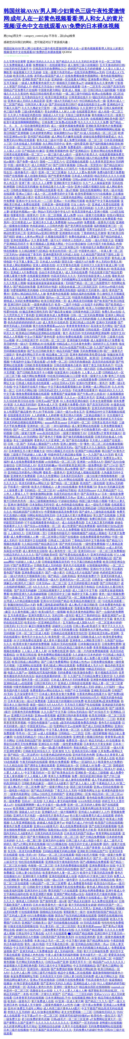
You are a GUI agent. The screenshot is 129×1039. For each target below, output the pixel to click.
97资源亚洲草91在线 (70, 658)
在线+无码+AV (28, 854)
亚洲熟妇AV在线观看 (42, 343)
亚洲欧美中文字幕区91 (68, 183)
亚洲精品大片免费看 (20, 940)
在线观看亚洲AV (86, 111)
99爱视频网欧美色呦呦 (24, 290)
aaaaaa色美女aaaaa (56, 422)
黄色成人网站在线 (98, 887)
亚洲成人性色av (80, 661)
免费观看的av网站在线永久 (46, 690)
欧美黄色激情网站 (74, 769)
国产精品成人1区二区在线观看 (57, 897)
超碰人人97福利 (105, 686)
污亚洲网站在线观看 (29, 665)
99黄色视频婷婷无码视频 (28, 686)
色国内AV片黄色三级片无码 (95, 876)
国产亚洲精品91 (79, 150)
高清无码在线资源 (103, 361)
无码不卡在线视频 (73, 329)
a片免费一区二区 (56, 361)
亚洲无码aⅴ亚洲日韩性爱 (42, 233)
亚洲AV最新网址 (34, 729)
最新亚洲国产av (111, 615)
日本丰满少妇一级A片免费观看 (27, 701)
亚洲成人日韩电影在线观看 (74, 683)
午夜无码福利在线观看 (34, 761)
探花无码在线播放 (92, 529)
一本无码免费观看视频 (44, 347)
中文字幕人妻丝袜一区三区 (63, 729)
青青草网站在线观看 (108, 833)
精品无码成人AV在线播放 (104, 740)
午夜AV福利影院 (89, 168)
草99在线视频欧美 (79, 408)
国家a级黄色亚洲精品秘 (81, 508)
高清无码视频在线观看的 (25, 397)
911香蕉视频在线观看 (50, 358)
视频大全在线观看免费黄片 (65, 919)
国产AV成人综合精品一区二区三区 (95, 133)
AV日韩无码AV (47, 118)
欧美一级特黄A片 (26, 747)
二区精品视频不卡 (94, 415)
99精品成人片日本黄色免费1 (73, 343)
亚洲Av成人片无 (48, 404)
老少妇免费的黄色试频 (35, 1019)
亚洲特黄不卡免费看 (35, 876)
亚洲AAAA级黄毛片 (45, 826)
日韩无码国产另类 (95, 336)
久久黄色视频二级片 (24, 611)
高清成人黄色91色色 (39, 987)
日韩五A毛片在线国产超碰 (82, 572)
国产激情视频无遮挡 (53, 508)
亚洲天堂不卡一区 (80, 962)
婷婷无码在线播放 (67, 869)
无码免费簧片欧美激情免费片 (75, 672)
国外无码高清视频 (80, 558)
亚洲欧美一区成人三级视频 (92, 772)
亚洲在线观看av (20, 240)
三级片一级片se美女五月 (69, 411)
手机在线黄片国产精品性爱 (105, 272)
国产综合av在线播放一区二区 (42, 526)
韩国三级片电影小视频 (93, 501)
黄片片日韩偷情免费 (95, 951)
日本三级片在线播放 (16, 1029)
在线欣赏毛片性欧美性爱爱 (20, 118)
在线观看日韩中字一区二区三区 (57, 379)
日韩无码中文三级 (59, 594)
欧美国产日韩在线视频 (109, 822)
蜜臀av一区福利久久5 (84, 761)
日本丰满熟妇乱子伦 (57, 997)
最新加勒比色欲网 (24, 658)
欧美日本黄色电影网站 (81, 611)
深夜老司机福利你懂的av (74, 1015)
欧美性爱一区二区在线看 (63, 636)
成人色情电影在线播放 (70, 504)
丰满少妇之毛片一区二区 (49, 940)
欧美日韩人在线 (23, 75)
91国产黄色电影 (37, 308)
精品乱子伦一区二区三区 (31, 958)
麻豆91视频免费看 (40, 626)
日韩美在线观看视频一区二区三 (23, 154)
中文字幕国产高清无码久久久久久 (51, 1029)
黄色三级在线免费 (112, 297)
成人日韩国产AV (41, 165)
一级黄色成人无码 (83, 686)
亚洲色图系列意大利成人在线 (61, 254)
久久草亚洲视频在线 (22, 822)
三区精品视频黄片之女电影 (54, 590)
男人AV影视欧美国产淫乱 (78, 129)
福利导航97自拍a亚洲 (110, 526)
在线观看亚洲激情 (38, 276)
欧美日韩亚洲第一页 (53, 301)
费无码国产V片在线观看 (63, 890)
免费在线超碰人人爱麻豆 (84, 236)
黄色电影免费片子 (88, 576)
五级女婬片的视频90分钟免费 (65, 701)
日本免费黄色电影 (110, 604)
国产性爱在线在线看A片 (74, 554)
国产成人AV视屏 (14, 529)
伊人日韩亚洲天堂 (27, 340)
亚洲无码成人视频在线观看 (83, 472)
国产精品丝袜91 (113, 165)
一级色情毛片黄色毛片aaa (53, 815)
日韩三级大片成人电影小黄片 (84, 840)
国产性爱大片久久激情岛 (90, 447)
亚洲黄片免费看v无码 (72, 404)
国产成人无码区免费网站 (97, 726)
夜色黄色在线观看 (58, 293)
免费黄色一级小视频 (37, 258)
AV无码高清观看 (90, 922)
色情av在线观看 (25, 379)
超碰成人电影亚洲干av (51, 822)
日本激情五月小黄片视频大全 (27, 451)
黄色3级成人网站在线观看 (59, 665)
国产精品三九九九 (96, 1001)
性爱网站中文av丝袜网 (67, 726)
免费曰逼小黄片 (24, 197)
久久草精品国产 (107, 490)
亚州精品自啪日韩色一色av (91, 944)
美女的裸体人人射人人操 (59, 111)
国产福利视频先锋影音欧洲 (106, 143)
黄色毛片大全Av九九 (34, 636)
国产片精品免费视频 (92, 837)
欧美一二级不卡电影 (67, 304)
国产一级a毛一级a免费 (43, 569)
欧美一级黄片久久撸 (94, 376)
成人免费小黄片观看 (96, 658)
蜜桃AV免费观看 (59, 761)
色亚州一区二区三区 (16, 990)
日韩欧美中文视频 (38, 887)
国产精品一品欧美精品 (62, 576)
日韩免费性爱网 (111, 644)
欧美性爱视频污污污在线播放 (93, 193)
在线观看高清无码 (19, 415)
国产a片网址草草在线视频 (29, 844)
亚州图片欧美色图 (19, 719)
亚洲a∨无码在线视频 (106, 787)
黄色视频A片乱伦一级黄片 (108, 115)
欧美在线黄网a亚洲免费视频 (102, 701)
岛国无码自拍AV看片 (67, 494)
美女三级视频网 (23, 440)
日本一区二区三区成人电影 (32, 633)
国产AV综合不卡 (99, 711)
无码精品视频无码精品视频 (59, 851)
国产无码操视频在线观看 (63, 922)
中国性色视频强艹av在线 (43, 722)
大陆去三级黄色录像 (77, 115)
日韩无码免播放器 (79, 361)
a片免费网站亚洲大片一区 (105, 1019)
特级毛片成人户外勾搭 (80, 822)
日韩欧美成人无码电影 (48, 565)
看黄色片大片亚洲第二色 (49, 440)
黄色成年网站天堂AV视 (30, 354)
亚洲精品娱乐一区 (67, 765)
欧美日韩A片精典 (71, 415)
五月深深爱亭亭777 (26, 694)
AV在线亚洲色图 (85, 937)
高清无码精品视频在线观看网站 (23, 422)
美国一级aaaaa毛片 (77, 719)
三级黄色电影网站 (71, 197)
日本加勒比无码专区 (41, 504)
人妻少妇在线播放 (66, 486)
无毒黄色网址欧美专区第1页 (97, 808)
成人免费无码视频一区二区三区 (83, 140)
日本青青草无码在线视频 (28, 997)
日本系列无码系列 (71, 476)
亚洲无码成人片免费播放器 (36, 951)
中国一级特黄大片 (19, 165)
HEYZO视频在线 (56, 844)
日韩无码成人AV (26, 465)
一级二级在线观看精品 (65, 108)
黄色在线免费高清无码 (53, 408)
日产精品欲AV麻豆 (33, 150)
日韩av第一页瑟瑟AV (89, 165)
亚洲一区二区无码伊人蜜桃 (84, 804)
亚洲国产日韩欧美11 (34, 922)
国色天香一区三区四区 (35, 679)
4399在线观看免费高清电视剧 (58, 290)
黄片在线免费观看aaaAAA (49, 326)
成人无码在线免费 (76, 272)
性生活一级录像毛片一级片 (20, 172)
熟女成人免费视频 (59, 547)
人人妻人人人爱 (91, 372)
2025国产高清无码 (113, 86)
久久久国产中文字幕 (53, 711)
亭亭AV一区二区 (26, 733)
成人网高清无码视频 (80, 301)
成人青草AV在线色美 (55, 322)
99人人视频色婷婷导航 (111, 983)
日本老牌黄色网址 (41, 133)
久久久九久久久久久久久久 (52, 1022)
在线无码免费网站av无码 (89, 72)
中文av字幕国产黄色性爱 (39, 336)
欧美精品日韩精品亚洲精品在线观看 (38, 333)
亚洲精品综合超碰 (49, 1026)
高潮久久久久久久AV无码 (54, 208)
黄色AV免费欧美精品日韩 (23, 318)
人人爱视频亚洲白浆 (57, 686)
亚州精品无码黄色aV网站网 (24, 472)
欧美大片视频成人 (42, 486)
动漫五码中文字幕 (51, 318)
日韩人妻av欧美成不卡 (87, 626)
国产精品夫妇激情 (79, 901)
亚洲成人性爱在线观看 (106, 204)
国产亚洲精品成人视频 (107, 279)
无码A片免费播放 (111, 168)
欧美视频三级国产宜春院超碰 (31, 808)
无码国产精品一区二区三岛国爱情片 (87, 283)
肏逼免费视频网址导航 (24, 976)
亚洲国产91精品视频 (87, 451)
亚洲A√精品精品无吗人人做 (28, 293)
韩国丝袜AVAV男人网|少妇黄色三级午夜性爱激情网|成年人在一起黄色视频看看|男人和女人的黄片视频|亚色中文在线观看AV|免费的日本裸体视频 (64, 18)
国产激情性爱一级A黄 (53, 901)
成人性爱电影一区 (15, 987)
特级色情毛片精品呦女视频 (65, 454)
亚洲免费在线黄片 (33, 572)
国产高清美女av (90, 494)
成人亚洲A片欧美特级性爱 (43, 279)
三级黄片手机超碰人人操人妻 (28, 454)
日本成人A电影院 (82, 175)
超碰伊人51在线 (62, 626)
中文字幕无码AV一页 (37, 772)
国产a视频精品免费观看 (94, 862)
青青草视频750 (87, 486)
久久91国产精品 (39, 247)
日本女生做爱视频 (101, 401)
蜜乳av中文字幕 (34, 697)
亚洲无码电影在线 (101, 554)
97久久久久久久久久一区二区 (26, 629)
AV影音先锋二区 (101, 958)
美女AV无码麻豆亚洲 (111, 486)
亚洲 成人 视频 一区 (74, 90)
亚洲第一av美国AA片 (90, 461)
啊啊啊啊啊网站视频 (107, 129)
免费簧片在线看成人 (89, 897)
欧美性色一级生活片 (103, 1015)
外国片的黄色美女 (46, 368)
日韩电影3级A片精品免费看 (91, 158)
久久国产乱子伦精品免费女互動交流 (90, 676)
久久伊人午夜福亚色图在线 (24, 115)
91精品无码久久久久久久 (19, 554)
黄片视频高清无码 (106, 672)
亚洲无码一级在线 (38, 969)
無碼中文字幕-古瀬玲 (85, 594)
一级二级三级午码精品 (77, 93)
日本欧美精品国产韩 (28, 740)
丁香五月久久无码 (65, 790)
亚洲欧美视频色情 (57, 150)
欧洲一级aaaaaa (28, 408)
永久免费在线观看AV (104, 901)
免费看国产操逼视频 (63, 393)
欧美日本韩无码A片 (47, 197)
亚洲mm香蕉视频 (45, 715)
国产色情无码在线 (70, 544)
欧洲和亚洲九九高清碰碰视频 (28, 594)
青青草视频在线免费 (105, 647)
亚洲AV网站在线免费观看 (106, 150)
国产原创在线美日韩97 (63, 104)
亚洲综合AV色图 (48, 744)
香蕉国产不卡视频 (51, 669)
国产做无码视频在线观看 (78, 436)
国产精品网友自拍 (98, 940)
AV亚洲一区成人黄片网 (69, 1001)
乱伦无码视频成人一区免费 (49, 147)
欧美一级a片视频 (67, 190)
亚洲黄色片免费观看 (22, 476)
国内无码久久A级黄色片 (18, 833)
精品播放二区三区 (57, 354)
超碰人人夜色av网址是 (30, 236)
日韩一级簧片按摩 (24, 433)
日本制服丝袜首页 (89, 644)
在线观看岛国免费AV (23, 418)
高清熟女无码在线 (73, 708)
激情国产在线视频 (53, 740)
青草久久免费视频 (59, 776)
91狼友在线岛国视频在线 (23, 926)
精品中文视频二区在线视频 (74, 972)
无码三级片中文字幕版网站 (55, 965)
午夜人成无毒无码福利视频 (62, 954)
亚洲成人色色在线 (33, 954)
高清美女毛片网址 (102, 326)
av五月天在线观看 (33, 468)
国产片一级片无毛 (104, 858)
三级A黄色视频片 (32, 111)
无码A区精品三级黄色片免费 (74, 647)
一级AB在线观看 (52, 397)
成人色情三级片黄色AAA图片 (61, 1008)
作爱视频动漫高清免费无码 (61, 511)
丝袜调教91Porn (63, 133)
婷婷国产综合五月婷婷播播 (84, 68)
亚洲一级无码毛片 (45, 597)
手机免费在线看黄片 (84, 390)
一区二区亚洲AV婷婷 (109, 622)
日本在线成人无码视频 (27, 143)
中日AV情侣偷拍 (75, 243)
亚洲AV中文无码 (100, 569)
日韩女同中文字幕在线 (30, 933)
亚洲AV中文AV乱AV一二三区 (34, 201)
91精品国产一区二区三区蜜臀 (48, 883)
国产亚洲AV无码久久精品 (56, 983)
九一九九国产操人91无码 (98, 454)
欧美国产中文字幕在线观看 (103, 201)
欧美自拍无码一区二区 (63, 251)
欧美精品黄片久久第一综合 (56, 186)
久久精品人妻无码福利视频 (60, 801)
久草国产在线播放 (92, 729)
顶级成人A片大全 (53, 115)
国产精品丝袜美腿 (24, 286)
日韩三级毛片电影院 (43, 972)
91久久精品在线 (13, 765)
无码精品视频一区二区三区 (20, 168)
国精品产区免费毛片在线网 (20, 90)
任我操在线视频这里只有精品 (63, 218)
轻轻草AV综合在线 (42, 908)
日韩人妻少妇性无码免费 (78, 976)
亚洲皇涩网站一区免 (78, 794)
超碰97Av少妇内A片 (28, 929)
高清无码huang (87, 490)
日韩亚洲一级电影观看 (56, 204)
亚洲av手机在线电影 (42, 979)
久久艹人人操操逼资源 (97, 183)
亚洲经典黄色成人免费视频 (52, 315)
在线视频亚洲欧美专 (84, 997)
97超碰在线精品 (68, 501)
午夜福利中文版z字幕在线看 (27, 361)
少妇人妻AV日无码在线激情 (54, 736)
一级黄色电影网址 (19, 794)
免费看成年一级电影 (80, 147)
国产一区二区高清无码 (64, 808)
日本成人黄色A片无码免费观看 (70, 679)
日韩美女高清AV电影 (104, 422)
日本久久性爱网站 (48, 476)
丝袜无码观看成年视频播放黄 (55, 608)
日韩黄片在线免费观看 (70, 979)
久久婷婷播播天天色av (62, 497)
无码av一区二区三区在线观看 (56, 854)
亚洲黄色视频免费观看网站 (107, 679)
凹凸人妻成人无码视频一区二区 (49, 819)
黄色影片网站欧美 (85, 969)
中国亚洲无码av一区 (39, 726)
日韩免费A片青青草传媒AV (104, 433)
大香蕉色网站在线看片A (91, 694)
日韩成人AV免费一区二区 (95, 765)
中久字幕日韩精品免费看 (86, 561)
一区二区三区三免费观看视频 (28, 919)
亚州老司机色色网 (83, 754)
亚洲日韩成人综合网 (82, 322)
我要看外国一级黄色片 (24, 215)
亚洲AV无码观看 (106, 322)
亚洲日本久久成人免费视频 (49, 222)
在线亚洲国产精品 (30, 519)
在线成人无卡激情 (30, 1004)
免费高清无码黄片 (91, 458)
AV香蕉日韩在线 (26, 654)
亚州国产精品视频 (39, 136)
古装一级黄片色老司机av (57, 72)
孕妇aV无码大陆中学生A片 (54, 211)
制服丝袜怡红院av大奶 (21, 604)
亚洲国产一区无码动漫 (84, 1022)
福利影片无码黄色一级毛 (92, 290)
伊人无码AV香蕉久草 (109, 261)
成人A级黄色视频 (74, 669)
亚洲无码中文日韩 (35, 890)
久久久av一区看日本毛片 (79, 397)
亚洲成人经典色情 (107, 397)
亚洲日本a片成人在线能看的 (62, 429)
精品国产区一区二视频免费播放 (77, 597)
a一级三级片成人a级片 (57, 154)
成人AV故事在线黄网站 (45, 1012)
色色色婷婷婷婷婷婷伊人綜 (24, 322)
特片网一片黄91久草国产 (45, 994)
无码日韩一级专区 (63, 615)
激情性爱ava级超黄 (15, 797)
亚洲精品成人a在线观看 (18, 683)
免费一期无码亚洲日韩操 (87, 776)
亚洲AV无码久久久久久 (41, 61)
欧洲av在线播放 (101, 93)
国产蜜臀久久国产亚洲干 (19, 1022)
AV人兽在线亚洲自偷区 (74, 401)
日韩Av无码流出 (77, 711)
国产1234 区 (110, 465)
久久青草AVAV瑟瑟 (98, 258)
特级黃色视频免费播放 (86, 297)
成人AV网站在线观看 (71, 479)
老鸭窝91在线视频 (110, 1022)
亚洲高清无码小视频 (84, 751)
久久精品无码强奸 (25, 404)
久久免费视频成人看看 (18, 65)
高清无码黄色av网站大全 (34, 483)
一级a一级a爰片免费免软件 (55, 747)
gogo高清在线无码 (48, 433)
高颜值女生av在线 (41, 990)
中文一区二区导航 (110, 61)
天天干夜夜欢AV (100, 268)
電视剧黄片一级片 (74, 912)
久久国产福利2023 (105, 347)
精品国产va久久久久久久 (108, 962)
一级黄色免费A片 (18, 908)
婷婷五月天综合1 (43, 86)
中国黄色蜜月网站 (49, 90)
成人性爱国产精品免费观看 (78, 526)
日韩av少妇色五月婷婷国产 (48, 794)
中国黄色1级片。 (89, 251)
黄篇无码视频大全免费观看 (99, 218)
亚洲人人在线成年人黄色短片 (95, 497)
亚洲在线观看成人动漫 (63, 876)
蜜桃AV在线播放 (41, 458)
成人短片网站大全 (106, 976)
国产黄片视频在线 (38, 837)
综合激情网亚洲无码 (36, 125)
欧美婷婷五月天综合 (109, 418)
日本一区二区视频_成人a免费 (58, 215)
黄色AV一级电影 (20, 758)
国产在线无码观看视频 (103, 826)
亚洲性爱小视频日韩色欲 (88, 736)
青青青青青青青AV (77, 326)
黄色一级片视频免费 (111, 594)
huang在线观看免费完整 (60, 947)
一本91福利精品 (60, 426)
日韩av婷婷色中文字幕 (98, 619)
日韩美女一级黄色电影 (106, 579)
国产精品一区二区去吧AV (23, 754)
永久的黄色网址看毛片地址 (20, 1026)
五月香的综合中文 (33, 97)
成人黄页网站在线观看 (85, 426)
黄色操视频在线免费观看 (28, 558)
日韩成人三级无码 (59, 540)
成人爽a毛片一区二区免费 (23, 787)
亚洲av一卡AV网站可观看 (69, 201)
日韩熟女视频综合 (21, 190)
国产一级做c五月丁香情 (18, 597)
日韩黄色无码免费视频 (26, 711)
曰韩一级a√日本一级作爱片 (61, 879)
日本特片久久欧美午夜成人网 (99, 265)
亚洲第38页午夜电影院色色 (62, 862)
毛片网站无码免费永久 (30, 962)
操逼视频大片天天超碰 (27, 72)
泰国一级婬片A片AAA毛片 (46, 704)
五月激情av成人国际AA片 (78, 622)
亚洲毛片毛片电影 (24, 815)
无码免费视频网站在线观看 (105, 1026)
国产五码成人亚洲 (15, 915)
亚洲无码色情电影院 (104, 408)
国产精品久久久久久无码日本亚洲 (77, 61)
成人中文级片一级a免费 (51, 804)
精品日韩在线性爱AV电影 (45, 93)
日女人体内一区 (81, 204)
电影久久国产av (17, 672)
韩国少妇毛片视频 (86, 854)
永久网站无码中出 (53, 143)
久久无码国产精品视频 (89, 929)
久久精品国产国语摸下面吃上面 (99, 254)
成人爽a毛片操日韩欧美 (83, 604)
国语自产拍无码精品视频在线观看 (76, 915)
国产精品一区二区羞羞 (65, 483)
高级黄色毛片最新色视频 (100, 894)
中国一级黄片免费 (110, 854)
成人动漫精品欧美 (97, 708)
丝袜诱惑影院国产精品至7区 (104, 912)
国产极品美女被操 (60, 311)
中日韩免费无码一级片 (95, 429)
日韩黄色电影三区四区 (86, 311)
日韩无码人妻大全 (36, 104)
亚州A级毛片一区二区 (93, 954)
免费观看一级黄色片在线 (99, 222)
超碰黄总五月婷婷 (49, 708)
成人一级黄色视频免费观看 (67, 125)
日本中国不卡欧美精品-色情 (104, 243)
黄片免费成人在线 (42, 1001)
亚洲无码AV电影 (47, 286)
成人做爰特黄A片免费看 (105, 340)
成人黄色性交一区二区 (63, 551)
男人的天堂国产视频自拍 (31, 497)
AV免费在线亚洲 (58, 651)
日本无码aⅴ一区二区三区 (51, 583)
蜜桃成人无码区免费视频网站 (22, 301)
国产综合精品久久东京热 (73, 118)
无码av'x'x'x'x (102, 994)
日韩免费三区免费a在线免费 (59, 122)
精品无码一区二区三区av (107, 794)
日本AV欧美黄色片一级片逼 (50, 904)
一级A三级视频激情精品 (42, 501)
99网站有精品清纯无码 (41, 515)
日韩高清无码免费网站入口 (49, 68)
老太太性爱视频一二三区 (76, 1012)
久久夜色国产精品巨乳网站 (56, 158)
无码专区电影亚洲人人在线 (94, 276)
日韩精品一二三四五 (71, 733)
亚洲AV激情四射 (18, 504)
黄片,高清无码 (71, 333)
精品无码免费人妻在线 (24, 669)
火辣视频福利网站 (98, 565)
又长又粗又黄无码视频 (99, 522)
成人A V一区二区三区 (111, 597)
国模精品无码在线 (51, 912)
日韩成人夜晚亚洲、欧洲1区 (81, 358)
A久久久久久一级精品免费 (49, 586)
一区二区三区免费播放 (111, 551)
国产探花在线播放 (77, 440)
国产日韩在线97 (109, 583)
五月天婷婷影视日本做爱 (83, 583)
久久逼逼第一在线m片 (107, 147)
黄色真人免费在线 (32, 879)
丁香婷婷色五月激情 (93, 233)
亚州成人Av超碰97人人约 (93, 812)
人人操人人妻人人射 (34, 651)
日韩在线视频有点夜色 (68, 365)
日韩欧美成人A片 (91, 636)
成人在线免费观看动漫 (74, 826)
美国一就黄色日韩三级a (52, 418)
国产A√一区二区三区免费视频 (52, 179)
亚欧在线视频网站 (91, 190)
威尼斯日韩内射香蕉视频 (72, 715)
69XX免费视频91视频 (40, 915)
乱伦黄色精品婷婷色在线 (55, 754)
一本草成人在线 (105, 758)
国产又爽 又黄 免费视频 (18, 129)
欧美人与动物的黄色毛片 (101, 308)
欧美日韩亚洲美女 (56, 97)
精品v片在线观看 (74, 229)
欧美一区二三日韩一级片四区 (77, 368)
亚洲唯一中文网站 (51, 769)
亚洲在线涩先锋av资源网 (104, 633)
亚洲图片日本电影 (22, 715)
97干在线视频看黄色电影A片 (42, 522)
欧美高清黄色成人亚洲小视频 (90, 211)
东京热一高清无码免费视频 (24, 851)
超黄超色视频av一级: (23, 211)
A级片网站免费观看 (34, 376)
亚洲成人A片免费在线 (23, 272)
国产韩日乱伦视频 (28, 508)
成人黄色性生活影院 (35, 551)
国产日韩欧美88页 (46, 554)
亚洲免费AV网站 (98, 79)
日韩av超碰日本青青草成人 (89, 179)
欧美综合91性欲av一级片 (109, 883)
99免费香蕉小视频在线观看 (20, 708)
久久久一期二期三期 (28, 840)
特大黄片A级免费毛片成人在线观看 (92, 815)
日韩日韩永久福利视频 (101, 90)
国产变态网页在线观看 (79, 226)
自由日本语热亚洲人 (51, 272)
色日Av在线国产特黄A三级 (75, 347)
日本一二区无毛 (91, 86)
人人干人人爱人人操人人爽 (70, 990)
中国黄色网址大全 (89, 790)
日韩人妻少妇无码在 (28, 872)
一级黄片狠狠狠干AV (73, 433)
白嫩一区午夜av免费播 (88, 1004)
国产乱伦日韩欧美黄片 (41, 351)
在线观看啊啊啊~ (25, 804)
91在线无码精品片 (25, 736)
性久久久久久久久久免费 (93, 122)
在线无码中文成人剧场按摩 (85, 844)
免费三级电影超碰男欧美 (52, 604)
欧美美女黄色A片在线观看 (43, 619)
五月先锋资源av (17, 615)
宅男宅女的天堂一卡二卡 (102, 229)
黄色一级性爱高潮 (77, 143)
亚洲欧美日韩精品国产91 (92, 851)
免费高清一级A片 (47, 579)
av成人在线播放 (47, 733)
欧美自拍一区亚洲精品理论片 (42, 622)
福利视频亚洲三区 (105, 226)
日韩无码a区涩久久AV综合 (54, 390)
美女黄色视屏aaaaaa (89, 926)
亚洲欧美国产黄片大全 (36, 79)
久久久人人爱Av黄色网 (82, 172)
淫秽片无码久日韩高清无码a (56, 447)
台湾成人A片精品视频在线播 (21, 601)
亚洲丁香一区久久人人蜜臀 (35, 183)
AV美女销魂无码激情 (81, 758)
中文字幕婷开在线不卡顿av (29, 386)
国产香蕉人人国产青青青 (85, 847)
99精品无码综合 (95, 669)
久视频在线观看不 (56, 236)
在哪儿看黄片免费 (15, 276)
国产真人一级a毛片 (54, 519)
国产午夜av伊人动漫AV (91, 393)
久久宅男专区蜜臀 (15, 61)
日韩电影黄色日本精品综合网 (66, 308)
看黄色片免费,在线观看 (18, 826)
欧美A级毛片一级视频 (52, 611)
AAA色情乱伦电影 (89, 801)
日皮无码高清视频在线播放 (30, 547)
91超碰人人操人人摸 (27, 561)
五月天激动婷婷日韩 (112, 65)
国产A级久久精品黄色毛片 (75, 858)
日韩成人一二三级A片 (47, 129)
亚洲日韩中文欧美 (19, 304)
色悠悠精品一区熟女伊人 (41, 479)
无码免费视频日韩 (91, 351)
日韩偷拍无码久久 (104, 1012)
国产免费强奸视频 (62, 969)
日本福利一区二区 (79, 422)
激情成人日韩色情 (27, 901)
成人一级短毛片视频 (97, 504)
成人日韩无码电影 (82, 208)
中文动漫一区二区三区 (18, 147)
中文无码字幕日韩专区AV (29, 947)
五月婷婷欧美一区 (15, 887)
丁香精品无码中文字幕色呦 (88, 540)
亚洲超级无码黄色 (113, 704)
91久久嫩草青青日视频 (31, 297)
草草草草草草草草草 (110, 829)
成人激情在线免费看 (77, 779)
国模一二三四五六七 (52, 161)
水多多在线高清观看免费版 (20, 447)
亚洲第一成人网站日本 (96, 386)
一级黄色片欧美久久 (85, 154)
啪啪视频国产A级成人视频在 (89, 533)
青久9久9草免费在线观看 (40, 529)
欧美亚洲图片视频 (41, 894)
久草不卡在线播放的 (74, 1026)
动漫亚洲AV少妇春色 (67, 372)
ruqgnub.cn (117, 987)
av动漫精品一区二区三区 (60, 461)
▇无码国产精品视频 (80, 933)
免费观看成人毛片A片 (89, 665)
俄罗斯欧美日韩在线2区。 (104, 990)
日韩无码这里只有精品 (81, 586)
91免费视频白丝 (102, 558)
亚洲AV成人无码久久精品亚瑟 (26, 100)
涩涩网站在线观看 (45, 190)
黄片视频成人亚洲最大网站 (47, 243)
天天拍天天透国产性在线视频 (82, 704)
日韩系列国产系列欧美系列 (57, 937)
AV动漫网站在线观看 (96, 919)
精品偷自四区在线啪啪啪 (94, 987)
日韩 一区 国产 (17, 443)
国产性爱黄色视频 (59, 175)
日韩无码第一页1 (36, 533)
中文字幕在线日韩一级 (60, 944)
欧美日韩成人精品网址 (26, 661)
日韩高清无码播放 (27, 186)
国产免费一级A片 (27, 161)
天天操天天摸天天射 (31, 218)
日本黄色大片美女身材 (97, 744)
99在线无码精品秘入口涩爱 (64, 376)
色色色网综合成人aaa (65, 458)
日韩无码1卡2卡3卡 (15, 626)
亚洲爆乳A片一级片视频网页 (59, 812)
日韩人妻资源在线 (27, 769)
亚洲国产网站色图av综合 (69, 894)
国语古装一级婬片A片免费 (78, 261)
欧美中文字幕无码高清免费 (96, 872)
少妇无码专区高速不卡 (18, 68)
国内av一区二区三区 (58, 297)
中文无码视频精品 (84, 965)
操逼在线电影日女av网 (91, 104)
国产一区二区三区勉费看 (28, 429)
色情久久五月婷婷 (19, 1012)
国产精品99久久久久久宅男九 (73, 908)
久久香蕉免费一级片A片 (46, 240)
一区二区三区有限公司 (65, 247)
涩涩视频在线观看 (77, 161)
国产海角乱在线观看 (16, 247)
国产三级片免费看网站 (55, 661)
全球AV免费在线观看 (69, 336)
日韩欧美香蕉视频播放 (38, 365)
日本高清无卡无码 (51, 976)
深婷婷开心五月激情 (105, 343)
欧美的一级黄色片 (19, 1001)
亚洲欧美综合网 (100, 690)
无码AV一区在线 (32, 801)
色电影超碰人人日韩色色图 (46, 226)
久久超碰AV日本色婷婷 (86, 654)
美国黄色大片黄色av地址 (94, 629)
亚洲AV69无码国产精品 (54, 601)
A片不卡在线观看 (56, 933)
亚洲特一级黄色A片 (66, 987)
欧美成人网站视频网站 (18, 265)
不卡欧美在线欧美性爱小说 (47, 779)
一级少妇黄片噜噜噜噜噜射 (100, 476)
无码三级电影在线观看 (71, 797)
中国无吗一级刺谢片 (25, 158)
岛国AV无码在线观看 (64, 644)
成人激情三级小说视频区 (83, 65)
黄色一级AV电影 (34, 944)
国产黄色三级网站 (108, 965)
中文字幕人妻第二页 (25, 261)
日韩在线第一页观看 (97, 329)
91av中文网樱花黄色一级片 (43, 329)
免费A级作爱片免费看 (110, 172)
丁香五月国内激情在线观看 (68, 258)
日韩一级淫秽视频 (96, 733)
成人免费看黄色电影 (80, 883)
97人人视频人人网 (35, 776)
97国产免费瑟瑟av (21, 565)
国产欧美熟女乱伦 (63, 772)
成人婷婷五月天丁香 (22, 358)
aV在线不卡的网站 (92, 304)
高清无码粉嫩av (47, 465)
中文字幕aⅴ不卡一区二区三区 (40, 1015)
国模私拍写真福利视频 (42, 672)
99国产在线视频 (13, 175)
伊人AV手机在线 (43, 411)
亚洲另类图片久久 (39, 615)
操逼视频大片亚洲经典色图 (20, 965)
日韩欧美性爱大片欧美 (82, 829)
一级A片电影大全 (103, 240)
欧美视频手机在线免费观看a (68, 887)
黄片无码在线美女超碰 (82, 904)
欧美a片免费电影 (77, 519)
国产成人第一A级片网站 (74, 569)
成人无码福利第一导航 (68, 951)
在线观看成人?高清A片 (101, 769)
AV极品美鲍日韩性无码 (33, 311)
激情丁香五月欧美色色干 (98, 365)
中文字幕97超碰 (76, 940)
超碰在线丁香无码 (30, 254)
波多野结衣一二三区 (102, 719)
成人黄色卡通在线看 (55, 640)
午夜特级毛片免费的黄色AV (97, 247)
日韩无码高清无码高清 (49, 833)
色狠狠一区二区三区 (40, 865)
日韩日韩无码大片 (45, 683)
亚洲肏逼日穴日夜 (44, 647)
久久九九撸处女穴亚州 (35, 108)
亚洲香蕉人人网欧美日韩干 (86, 640)
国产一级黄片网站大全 (55, 787)
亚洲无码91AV (87, 551)
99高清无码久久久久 (63, 276)
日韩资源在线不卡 (80, 97)
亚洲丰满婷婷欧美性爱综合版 (88, 354)
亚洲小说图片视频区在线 (89, 186)
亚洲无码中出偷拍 (53, 840)
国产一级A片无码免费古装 (61, 629)
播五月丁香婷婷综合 (87, 615)
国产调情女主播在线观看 (39, 765)
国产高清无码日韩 (98, 404)
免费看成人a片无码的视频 (80, 318)
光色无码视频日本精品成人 (93, 947)
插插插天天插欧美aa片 (70, 83)
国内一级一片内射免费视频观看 (89, 651)
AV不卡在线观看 (18, 847)
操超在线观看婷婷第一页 (50, 676)
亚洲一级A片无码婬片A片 (62, 100)
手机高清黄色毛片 (96, 979)
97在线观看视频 (28, 912)
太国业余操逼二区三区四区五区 (77, 286)
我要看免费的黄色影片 (88, 608)
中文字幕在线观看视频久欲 (64, 386)
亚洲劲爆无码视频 (78, 340)
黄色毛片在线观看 (74, 565)
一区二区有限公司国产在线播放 (59, 536)
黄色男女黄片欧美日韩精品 (88, 547)
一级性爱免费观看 (71, 744)
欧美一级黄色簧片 (56, 558)
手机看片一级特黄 (19, 486)
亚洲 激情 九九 (61, 751)
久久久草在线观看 (21, 179)
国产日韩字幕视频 (64, 165)
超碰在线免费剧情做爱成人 (100, 136)
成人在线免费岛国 (73, 522)
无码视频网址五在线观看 (76, 279)
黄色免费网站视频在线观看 (54, 654)
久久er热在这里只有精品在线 (97, 879)
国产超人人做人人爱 (82, 783)
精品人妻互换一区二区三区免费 (48, 847)
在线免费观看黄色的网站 (95, 536)
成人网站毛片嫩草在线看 (66, 136)
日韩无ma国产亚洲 (46, 401)
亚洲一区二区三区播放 (52, 172)
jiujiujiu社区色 (12, 79)
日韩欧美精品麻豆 (33, 783)
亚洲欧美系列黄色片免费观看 (104, 125)
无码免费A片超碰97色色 (88, 1029)
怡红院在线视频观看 (31, 862)
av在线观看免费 (87, 379)
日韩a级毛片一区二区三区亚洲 (69, 1019)
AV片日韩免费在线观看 (27, 640)
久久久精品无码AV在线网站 (49, 758)
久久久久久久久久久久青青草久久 (69, 958)
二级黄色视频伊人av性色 (57, 1004)
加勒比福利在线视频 (83, 293)
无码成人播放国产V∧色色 (43, 443)
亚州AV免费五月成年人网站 (25, 1008)
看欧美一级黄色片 (54, 472)
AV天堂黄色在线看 (68, 265)
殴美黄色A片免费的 (110, 761)
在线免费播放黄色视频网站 (82, 75)
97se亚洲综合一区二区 (49, 229)
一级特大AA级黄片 (57, 783)
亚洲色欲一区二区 (38, 426)
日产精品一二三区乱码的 (77, 994)
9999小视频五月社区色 (60, 451)
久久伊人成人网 (20, 972)
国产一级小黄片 (55, 572)
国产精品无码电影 (42, 790)
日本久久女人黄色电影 (44, 858)
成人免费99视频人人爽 (24, 536)
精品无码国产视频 (67, 351)
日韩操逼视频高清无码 (56, 561)
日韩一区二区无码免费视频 (87, 315)
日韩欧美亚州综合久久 (37, 751)
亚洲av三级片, (24, 193)
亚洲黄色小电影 (19, 779)
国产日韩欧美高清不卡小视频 (35, 372)
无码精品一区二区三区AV (40, 490)
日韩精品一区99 (25, 579)
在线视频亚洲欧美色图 (104, 118)
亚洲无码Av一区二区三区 (75, 579)
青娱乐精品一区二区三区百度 (91, 747)
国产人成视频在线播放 (82, 418)
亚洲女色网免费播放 (91, 890)
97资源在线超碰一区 (42, 869)
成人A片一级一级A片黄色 (72, 268)
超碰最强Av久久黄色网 (99, 83)
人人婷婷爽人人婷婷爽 (45, 415)
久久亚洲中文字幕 (91, 108)
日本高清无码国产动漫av (79, 833)
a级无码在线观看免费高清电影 (78, 722)
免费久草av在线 (111, 311)
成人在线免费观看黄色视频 (27, 461)
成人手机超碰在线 (103, 779)
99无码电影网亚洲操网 (95, 333)
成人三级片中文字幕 (84, 590)
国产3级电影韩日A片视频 (23, 937)
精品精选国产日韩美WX (28, 511)
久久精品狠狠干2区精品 (33, 251)
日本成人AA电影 (50, 261)
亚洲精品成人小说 (84, 983)
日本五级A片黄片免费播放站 (74, 515)
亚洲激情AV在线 (69, 233)
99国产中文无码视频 (77, 690)
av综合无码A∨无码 (63, 383)
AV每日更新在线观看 (26, 983)
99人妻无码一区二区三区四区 (58, 926)
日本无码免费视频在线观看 (71, 865)
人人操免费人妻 (13, 490)
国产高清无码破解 (25, 590)
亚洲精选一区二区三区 (65, 837)
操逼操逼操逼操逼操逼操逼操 (45, 283)
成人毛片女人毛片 (96, 479)
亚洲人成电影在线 (44, 265)
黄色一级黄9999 (45, 268)
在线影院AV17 (93, 197)
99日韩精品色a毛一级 (92, 100)
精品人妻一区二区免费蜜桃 (48, 719)
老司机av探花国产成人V (49, 75)
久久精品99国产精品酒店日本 (40, 544)
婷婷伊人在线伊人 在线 (76, 240)
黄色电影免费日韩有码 (100, 797)
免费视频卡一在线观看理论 (49, 65)
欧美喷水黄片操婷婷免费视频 (31, 644)
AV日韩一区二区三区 (52, 340)
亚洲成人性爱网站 (104, 908)
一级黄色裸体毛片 (42, 304)
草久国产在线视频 (104, 515)
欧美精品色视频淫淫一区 (85, 601)
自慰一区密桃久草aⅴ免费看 (62, 468)
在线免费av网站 (46, 658)
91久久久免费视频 (68, 529)
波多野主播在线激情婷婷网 (62, 697)
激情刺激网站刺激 (41, 494)
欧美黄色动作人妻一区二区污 (60, 872)
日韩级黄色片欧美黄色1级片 (87, 819)
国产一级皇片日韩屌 (92, 468)
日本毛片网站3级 (26, 390)
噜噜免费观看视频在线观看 (32, 393)
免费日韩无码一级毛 (101, 519)
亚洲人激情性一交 (71, 443)
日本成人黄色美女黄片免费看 (57, 694)
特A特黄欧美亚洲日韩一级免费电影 (80, 465)
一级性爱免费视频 (94, 544)
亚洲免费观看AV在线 (102, 865)
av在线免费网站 (36, 829)
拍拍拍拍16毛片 (89, 697)
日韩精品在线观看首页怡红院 (69, 633)
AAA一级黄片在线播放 (91, 215)
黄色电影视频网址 (111, 75)
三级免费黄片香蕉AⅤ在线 (58, 929)
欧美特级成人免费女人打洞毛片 (57, 168)
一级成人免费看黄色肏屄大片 (37, 83)
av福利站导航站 (67, 490)
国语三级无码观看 (81, 787)
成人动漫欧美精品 (35, 175)
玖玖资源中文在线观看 (33, 540)
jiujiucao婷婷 (75, 222)
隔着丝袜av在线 (57, 829)
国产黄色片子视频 (50, 436)
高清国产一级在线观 (92, 483)
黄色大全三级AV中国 (49, 140)
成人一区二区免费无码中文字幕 (54, 193)
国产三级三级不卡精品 (94, 869)
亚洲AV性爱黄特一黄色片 (92, 383)
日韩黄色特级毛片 (59, 533)
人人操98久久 (16, 533)
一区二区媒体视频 (72, 619)
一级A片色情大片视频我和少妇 (27, 576)
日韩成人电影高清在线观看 (33, 383)
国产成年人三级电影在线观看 (97, 511)
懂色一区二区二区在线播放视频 (103, 443)
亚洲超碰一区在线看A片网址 (69, 79)
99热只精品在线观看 (67, 86)
